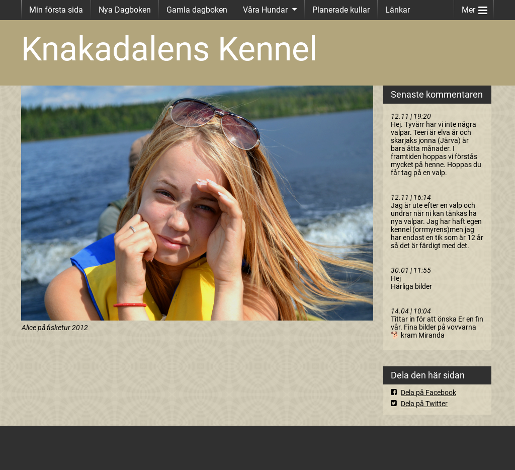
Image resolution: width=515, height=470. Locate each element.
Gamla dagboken (196, 10)
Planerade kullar (341, 10)
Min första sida (56, 10)
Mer (474, 8)
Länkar (397, 10)
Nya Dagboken (125, 10)
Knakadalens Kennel (169, 49)
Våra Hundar (265, 10)
